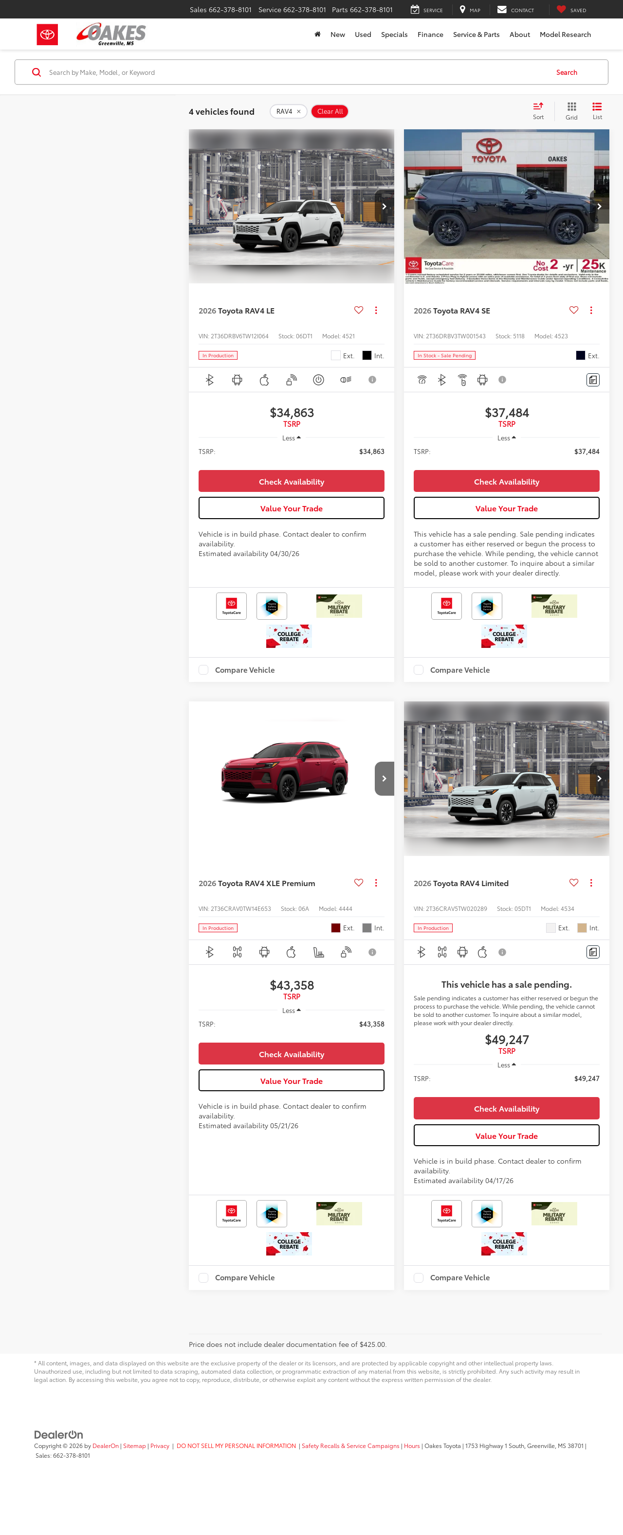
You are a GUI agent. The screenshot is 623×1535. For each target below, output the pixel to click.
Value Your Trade (291, 531)
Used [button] (363, 34)
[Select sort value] (541, 111)
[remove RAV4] (289, 111)
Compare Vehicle (245, 693)
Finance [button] (430, 34)
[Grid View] (569, 111)
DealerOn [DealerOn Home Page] (105, 1492)
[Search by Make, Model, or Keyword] (297, 72)
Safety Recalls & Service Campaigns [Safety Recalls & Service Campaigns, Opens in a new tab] (351, 1492)
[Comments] (593, 379)
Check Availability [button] (291, 504)
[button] (384, 207)
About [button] (520, 34)
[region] (292, 455)
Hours (412, 1492)
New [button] (337, 34)
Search (566, 72)
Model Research (565, 34)
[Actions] (376, 310)
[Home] (318, 34)
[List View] (597, 111)
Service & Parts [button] (476, 34)
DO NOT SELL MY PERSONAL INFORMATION (236, 1492)
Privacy (159, 1492)
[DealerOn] (59, 1480)
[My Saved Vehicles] (571, 9)
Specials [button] (394, 34)
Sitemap (134, 1492)
